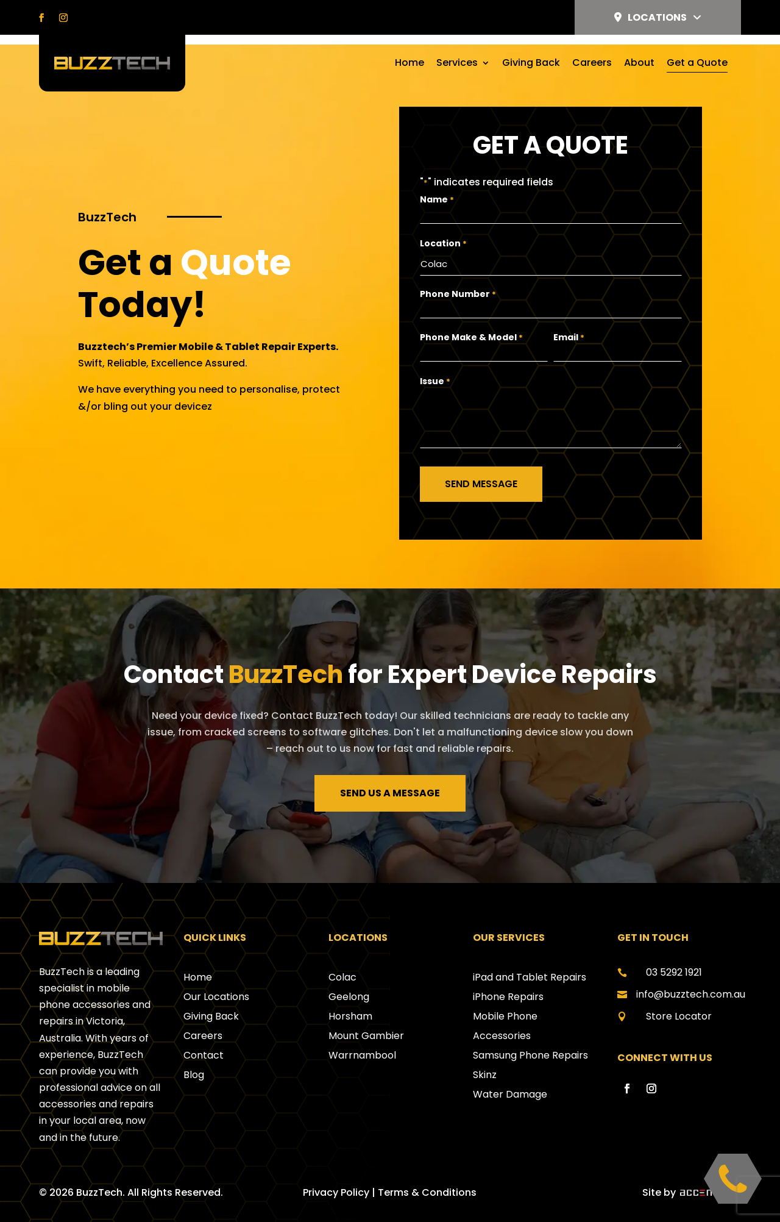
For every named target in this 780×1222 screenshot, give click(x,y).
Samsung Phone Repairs (530, 1043)
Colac (342, 965)
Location (443, 234)
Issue (435, 369)
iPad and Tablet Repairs (529, 965)
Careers (592, 64)
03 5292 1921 (674, 960)
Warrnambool (362, 1043)
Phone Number (458, 282)
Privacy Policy (336, 1180)
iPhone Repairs (508, 984)
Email (568, 325)
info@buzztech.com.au (690, 982)
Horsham (350, 1004)
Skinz (485, 1063)
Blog (193, 1063)
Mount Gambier (366, 1024)
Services (457, 64)
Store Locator (679, 1004)
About (639, 64)
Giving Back (531, 64)
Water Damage (510, 1082)
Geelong (348, 984)
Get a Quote (697, 64)
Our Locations (216, 984)
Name (437, 190)
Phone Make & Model (471, 325)
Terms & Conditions (427, 1180)
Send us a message (390, 781)
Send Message (481, 472)
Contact (203, 1043)
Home (409, 64)
